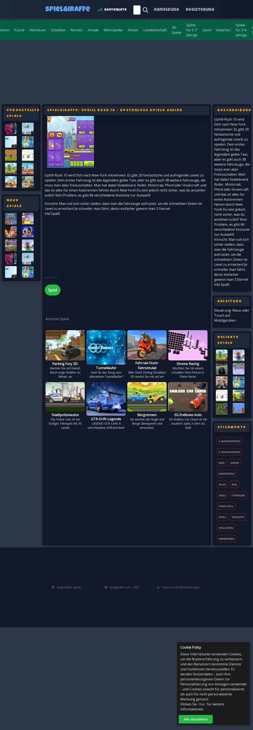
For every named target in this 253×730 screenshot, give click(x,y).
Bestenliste (115, 10)
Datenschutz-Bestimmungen (181, 587)
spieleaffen (226, 528)
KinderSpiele (226, 474)
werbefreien (226, 539)
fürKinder (238, 495)
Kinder (234, 463)
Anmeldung (166, 10)
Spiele (222, 495)
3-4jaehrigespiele (229, 441)
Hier (202, 704)
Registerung (200, 10)
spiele (222, 517)
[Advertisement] (126, 71)
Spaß (222, 484)
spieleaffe (238, 517)
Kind (222, 463)
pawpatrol (226, 506)
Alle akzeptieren (196, 719)
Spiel (234, 484)
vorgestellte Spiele (69, 587)
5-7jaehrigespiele (229, 452)
